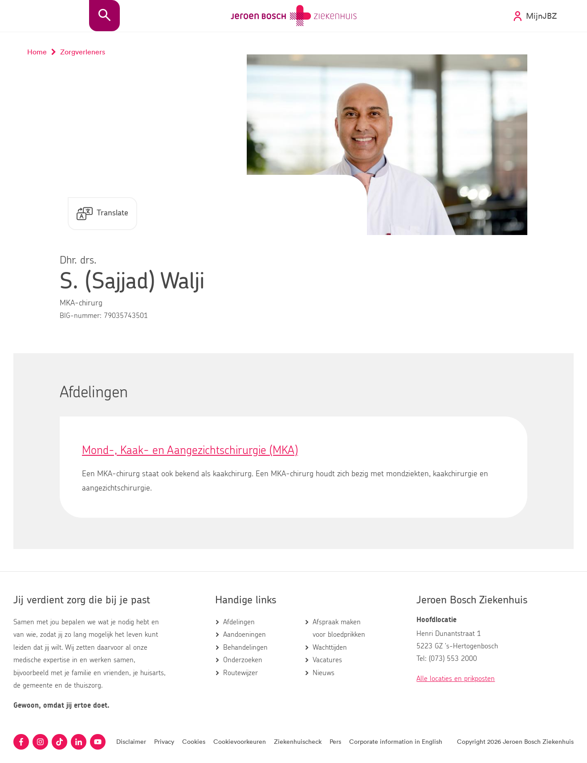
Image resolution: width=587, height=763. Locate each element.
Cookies (193, 741)
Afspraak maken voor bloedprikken (339, 628)
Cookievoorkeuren (239, 741)
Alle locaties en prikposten (455, 678)
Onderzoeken (242, 660)
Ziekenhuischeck (298, 741)
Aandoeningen (244, 634)
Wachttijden (330, 647)
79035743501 (126, 315)
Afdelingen (239, 622)
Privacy (164, 741)
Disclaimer (131, 741)
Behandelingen (245, 647)
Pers (335, 741)
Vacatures (327, 660)
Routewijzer (240, 672)
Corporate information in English (395, 741)
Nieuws (323, 672)
